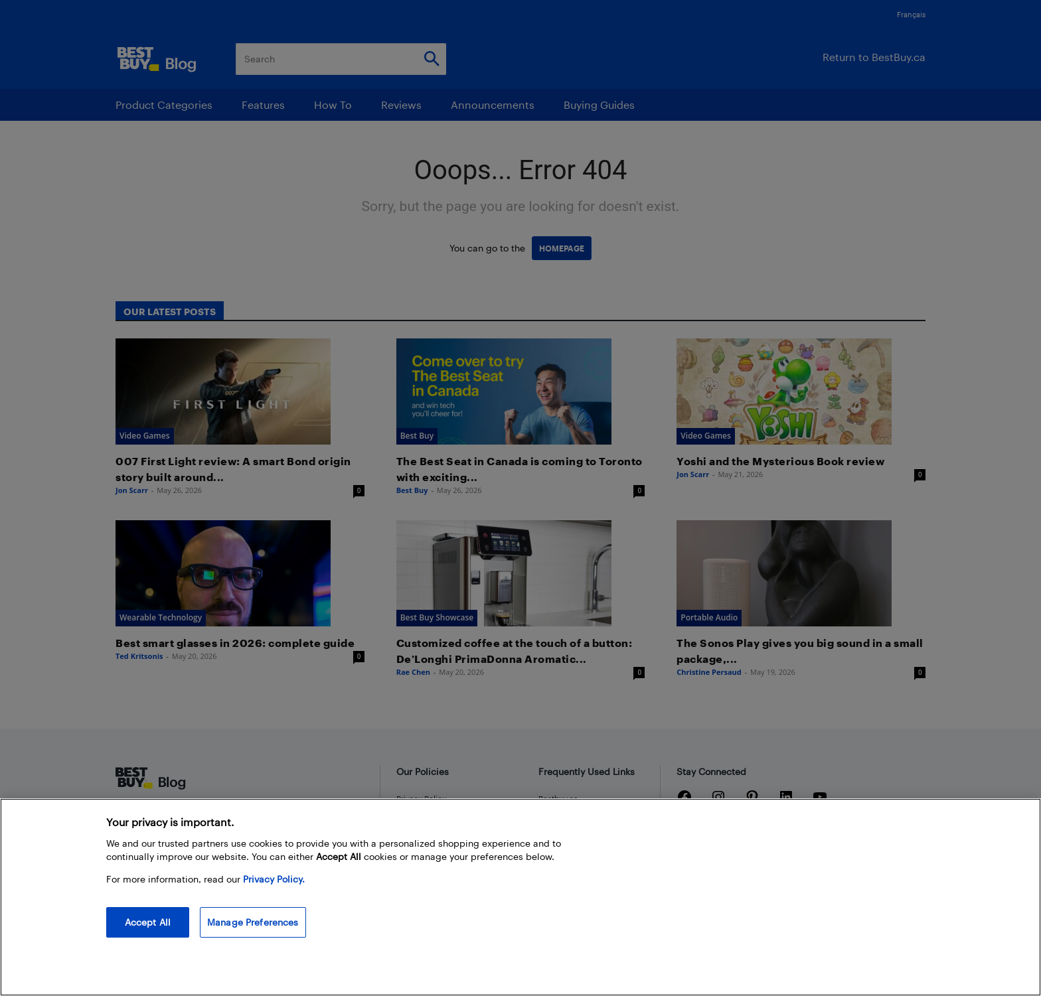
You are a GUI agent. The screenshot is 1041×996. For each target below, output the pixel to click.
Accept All (148, 922)
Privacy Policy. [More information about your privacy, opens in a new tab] (274, 879)
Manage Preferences (253, 922)
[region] (520, 897)
